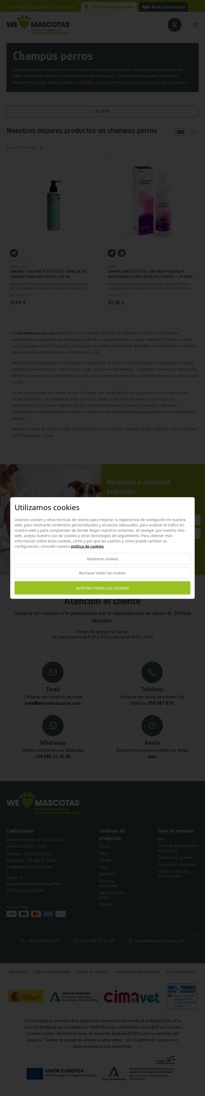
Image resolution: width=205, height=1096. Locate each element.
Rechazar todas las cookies (102, 572)
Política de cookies (87, 546)
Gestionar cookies (102, 558)
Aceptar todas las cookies (102, 587)
